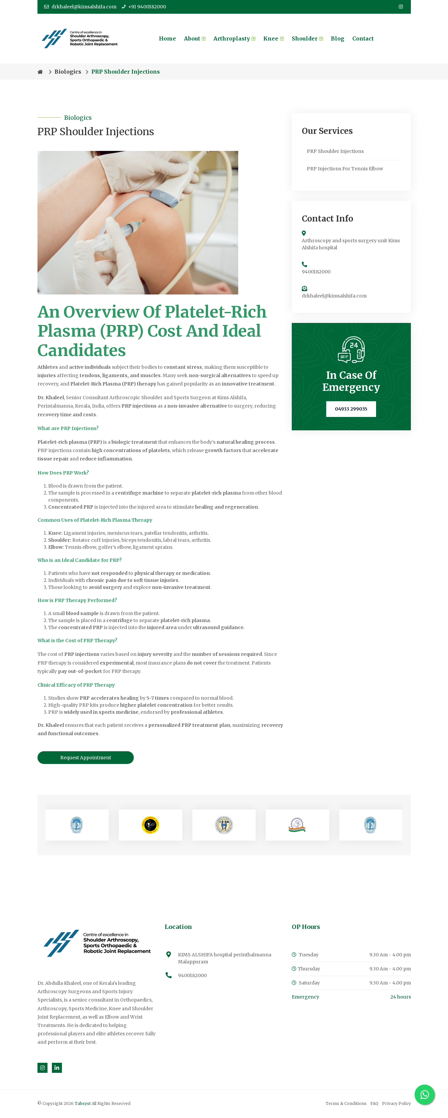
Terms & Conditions (346, 1104)
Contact (363, 38)
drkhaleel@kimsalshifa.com (80, 7)
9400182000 (316, 272)
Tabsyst (83, 1104)
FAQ (374, 1104)
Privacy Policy (396, 1104)
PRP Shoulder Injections (335, 152)
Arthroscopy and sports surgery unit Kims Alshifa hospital (351, 244)
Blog (337, 38)
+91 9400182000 (144, 7)
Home (167, 38)
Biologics (68, 72)
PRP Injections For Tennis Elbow (345, 169)
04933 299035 (351, 410)
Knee (273, 38)
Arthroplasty (234, 38)
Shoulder (307, 38)
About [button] (194, 38)
